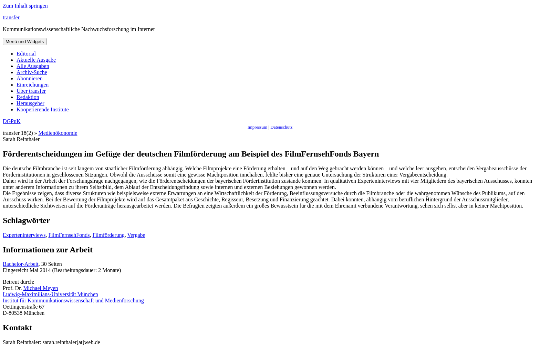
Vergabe (136, 235)
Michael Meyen (40, 288)
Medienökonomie (58, 133)
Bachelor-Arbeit (21, 264)
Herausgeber (30, 103)
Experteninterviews (24, 235)
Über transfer (31, 91)
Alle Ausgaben (33, 66)
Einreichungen (33, 85)
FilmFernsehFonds (69, 235)
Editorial (26, 54)
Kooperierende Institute (43, 109)
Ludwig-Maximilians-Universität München (50, 294)
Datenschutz (281, 127)
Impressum (257, 127)
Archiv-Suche (32, 72)
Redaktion (28, 97)
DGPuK (12, 121)
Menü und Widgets (25, 41)
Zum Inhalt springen (25, 6)
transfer (11, 17)
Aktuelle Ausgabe (36, 60)
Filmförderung (108, 235)
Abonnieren (30, 78)
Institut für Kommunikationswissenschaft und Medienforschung (73, 300)
